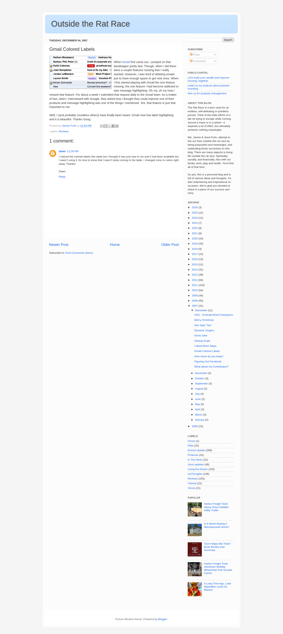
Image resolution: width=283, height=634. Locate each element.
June (198, 399)
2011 (195, 285)
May (198, 404)
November (201, 373)
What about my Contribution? (211, 366)
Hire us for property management (207, 93)
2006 (195, 426)
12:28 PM (72, 151)
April (198, 409)
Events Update (196, 450)
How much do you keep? (209, 356)
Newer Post (58, 244)
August (199, 388)
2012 (195, 280)
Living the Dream (198, 469)
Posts (195, 54)
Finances (193, 455)
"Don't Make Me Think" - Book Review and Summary (218, 547)
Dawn (62, 151)
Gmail (126, 62)
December (201, 310)
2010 (195, 290)
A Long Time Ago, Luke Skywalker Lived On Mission (217, 586)
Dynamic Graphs (204, 330)
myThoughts (195, 473)
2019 (195, 243)
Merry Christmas (204, 319)
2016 (195, 259)
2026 (195, 207)
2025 (195, 212)
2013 (195, 274)
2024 (195, 217)
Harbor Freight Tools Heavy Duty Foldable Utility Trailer (216, 507)
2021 (195, 233)
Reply (62, 176)
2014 (195, 269)
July (197, 393)
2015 (195, 264)
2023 (195, 222)
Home (115, 244)
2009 (195, 295)
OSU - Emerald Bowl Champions (213, 314)
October (200, 378)
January (200, 419)
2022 (195, 228)
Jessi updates (196, 464)
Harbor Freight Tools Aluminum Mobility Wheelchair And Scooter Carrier (218, 568)
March (199, 414)
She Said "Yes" (203, 325)
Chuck (191, 441)
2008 (195, 300)
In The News (195, 459)
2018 (195, 248)
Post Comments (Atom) (79, 252)
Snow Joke (200, 335)
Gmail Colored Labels (207, 351)
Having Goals (202, 340)
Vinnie (191, 488)
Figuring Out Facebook (207, 361)
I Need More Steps (205, 345)
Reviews (64, 131)
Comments (198, 61)
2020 (195, 238)
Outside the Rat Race (90, 23)
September (202, 383)
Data (190, 445)
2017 (195, 254)
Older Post (170, 244)
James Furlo (69, 125)
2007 (195, 305)
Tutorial (192, 483)
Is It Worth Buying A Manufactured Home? (216, 525)
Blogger (162, 619)
